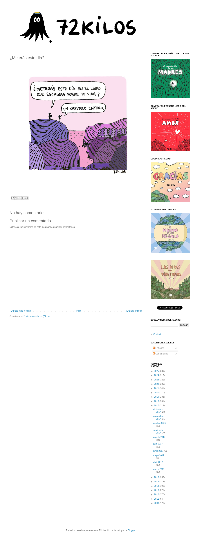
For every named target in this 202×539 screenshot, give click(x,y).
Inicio (79, 311)
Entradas (158, 348)
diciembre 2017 (158, 410)
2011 (157, 499)
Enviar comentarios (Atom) (37, 316)
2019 (157, 397)
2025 (157, 371)
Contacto (157, 334)
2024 (157, 375)
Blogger (132, 530)
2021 (157, 388)
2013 (157, 490)
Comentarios (160, 353)
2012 (157, 494)
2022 (157, 384)
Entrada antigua (134, 311)
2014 (157, 486)
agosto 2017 (159, 437)
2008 (157, 503)
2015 (157, 481)
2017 (157, 405)
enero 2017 (158, 469)
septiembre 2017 (158, 431)
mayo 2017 (158, 455)
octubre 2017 (159, 423)
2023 (157, 379)
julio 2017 (158, 444)
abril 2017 (158, 462)
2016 (157, 477)
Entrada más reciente (20, 311)
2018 (157, 401)
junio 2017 (158, 451)
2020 (157, 392)
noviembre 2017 (158, 417)
